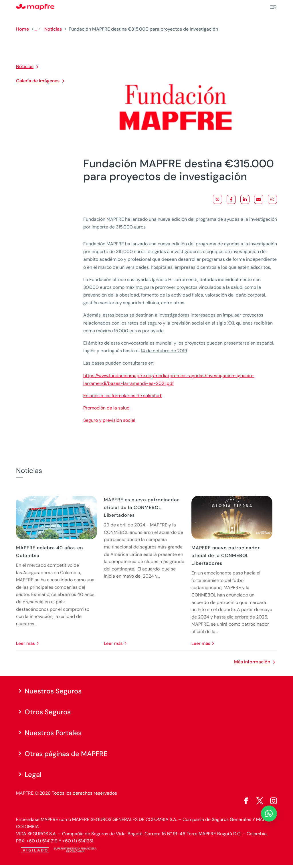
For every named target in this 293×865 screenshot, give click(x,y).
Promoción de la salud (106, 408)
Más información (252, 662)
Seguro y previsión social (109, 420)
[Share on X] (217, 199)
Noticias (53, 29)
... (36, 29)
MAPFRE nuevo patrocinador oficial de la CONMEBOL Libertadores (225, 555)
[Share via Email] (258, 199)
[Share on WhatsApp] (272, 199)
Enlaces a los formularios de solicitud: (122, 396)
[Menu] (273, 7)
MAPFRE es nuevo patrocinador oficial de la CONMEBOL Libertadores (141, 507)
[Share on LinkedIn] (245, 199)
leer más (25, 643)
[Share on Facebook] (231, 199)
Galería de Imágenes (38, 81)
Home (22, 29)
